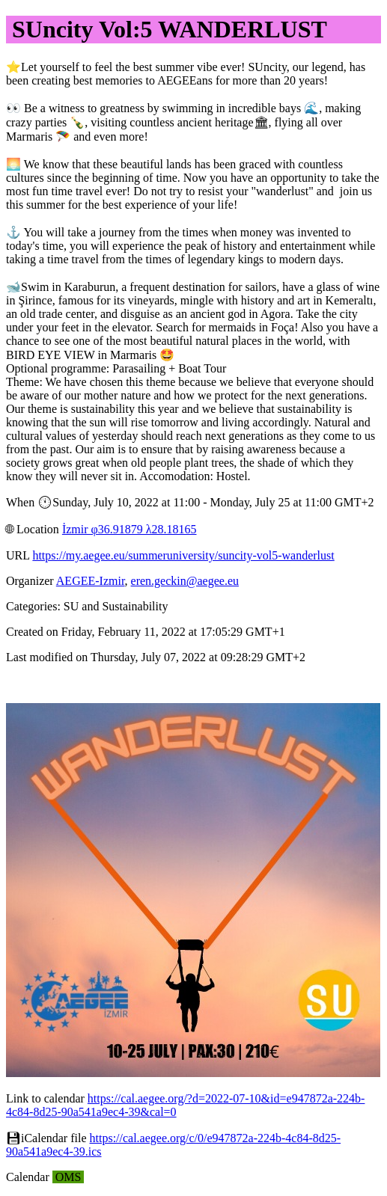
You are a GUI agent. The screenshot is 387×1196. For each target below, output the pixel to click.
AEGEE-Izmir (90, 580)
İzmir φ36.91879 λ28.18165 (129, 529)
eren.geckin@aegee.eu (185, 580)
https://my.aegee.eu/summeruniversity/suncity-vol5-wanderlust (183, 555)
